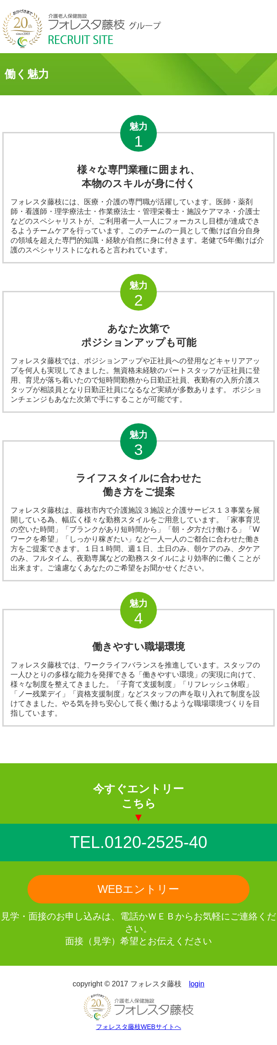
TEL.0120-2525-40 (138, 842)
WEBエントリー (139, 889)
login (197, 984)
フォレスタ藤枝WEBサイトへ (138, 1026)
